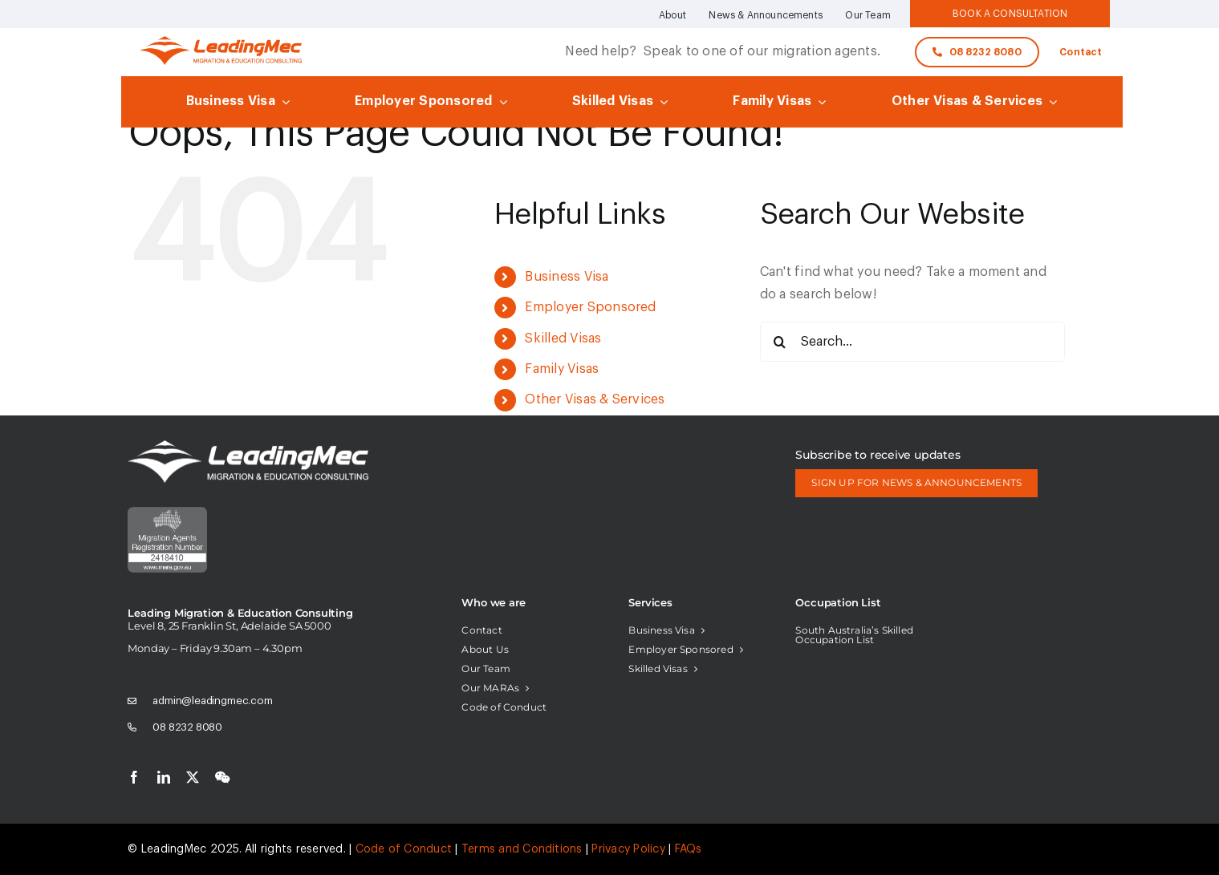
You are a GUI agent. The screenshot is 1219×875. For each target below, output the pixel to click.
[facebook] (134, 777)
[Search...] (912, 342)
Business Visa (566, 276)
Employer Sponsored (590, 307)
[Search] (780, 342)
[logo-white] (248, 446)
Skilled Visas (563, 338)
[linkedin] (163, 777)
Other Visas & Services (594, 399)
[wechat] (222, 777)
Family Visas (562, 369)
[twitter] (192, 777)
